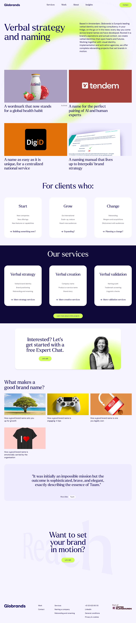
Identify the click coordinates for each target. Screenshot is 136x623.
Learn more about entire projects (68, 316)
